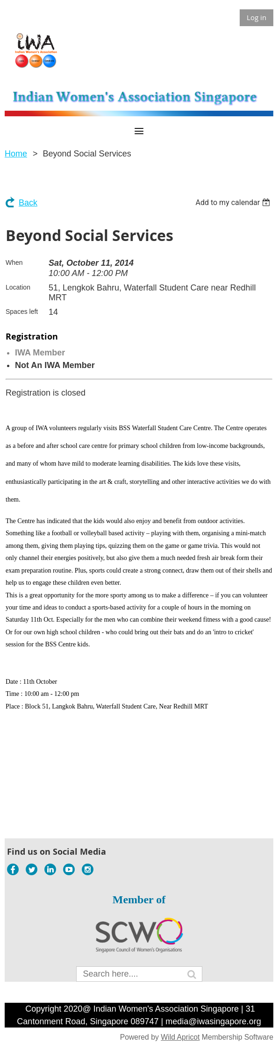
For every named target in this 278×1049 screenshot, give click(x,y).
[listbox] (233, 202)
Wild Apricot (180, 1037)
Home (16, 153)
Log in (256, 17)
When (14, 262)
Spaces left (22, 311)
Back (28, 202)
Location (18, 287)
